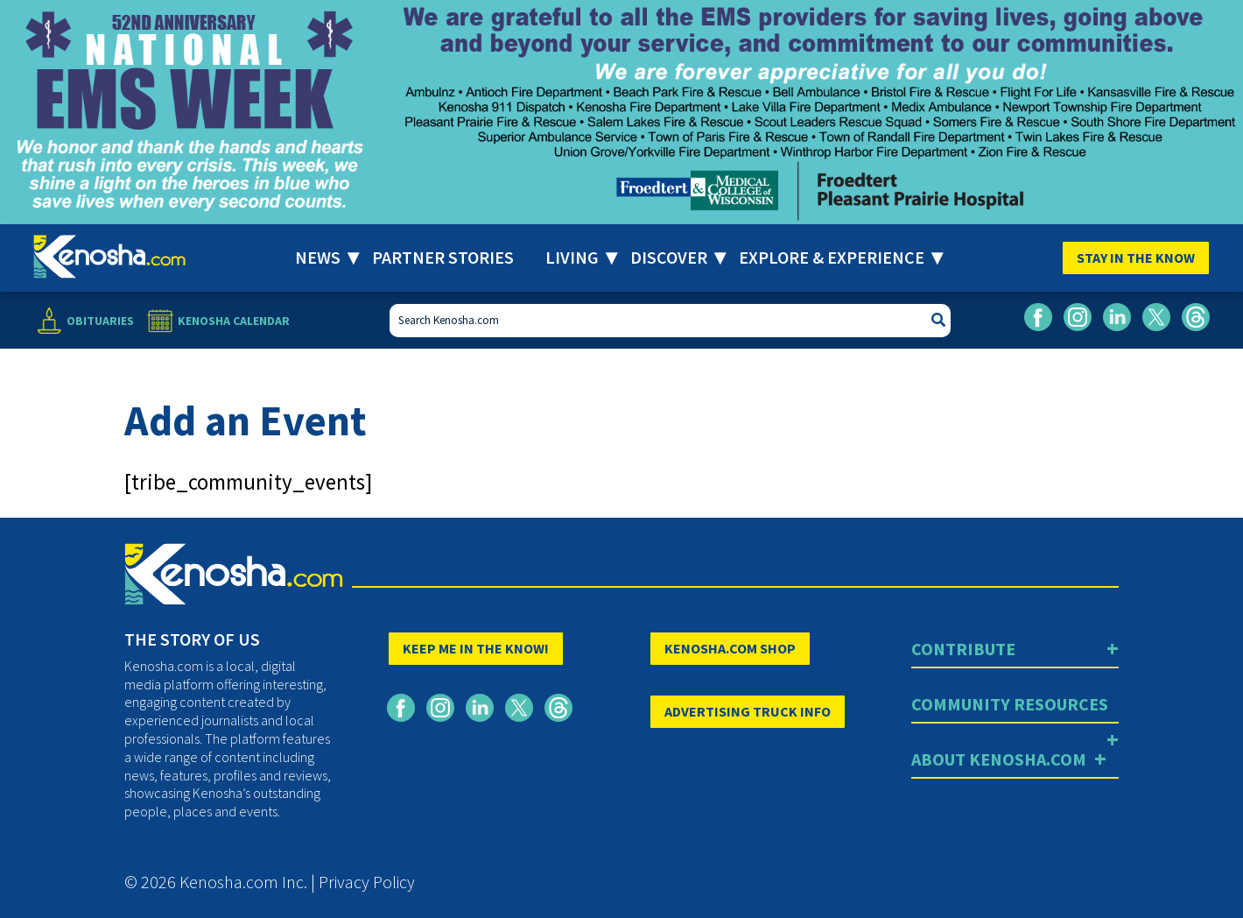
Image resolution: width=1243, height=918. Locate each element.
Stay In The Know (1136, 257)
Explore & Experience (831, 257)
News (318, 257)
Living (572, 257)
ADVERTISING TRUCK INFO (747, 711)
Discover (668, 257)
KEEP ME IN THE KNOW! (476, 648)
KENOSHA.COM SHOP (730, 648)
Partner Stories (443, 257)
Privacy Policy (367, 882)
